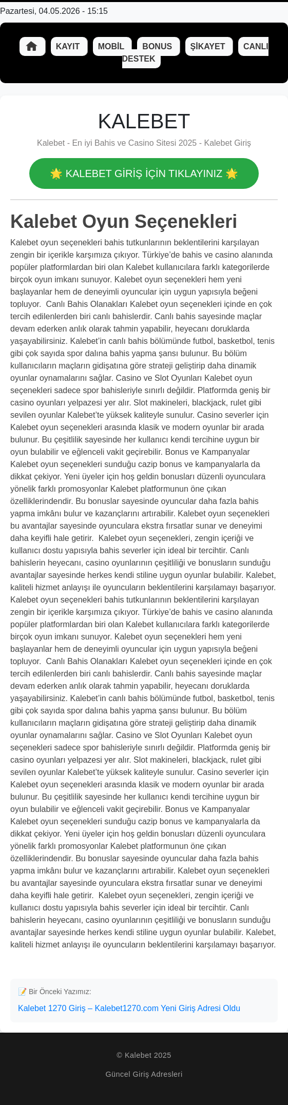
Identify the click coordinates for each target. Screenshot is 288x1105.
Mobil (112, 46)
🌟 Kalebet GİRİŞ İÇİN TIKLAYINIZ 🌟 (144, 173)
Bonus (158, 46)
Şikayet (208, 46)
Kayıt (69, 46)
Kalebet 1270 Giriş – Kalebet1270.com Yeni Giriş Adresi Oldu (129, 1008)
